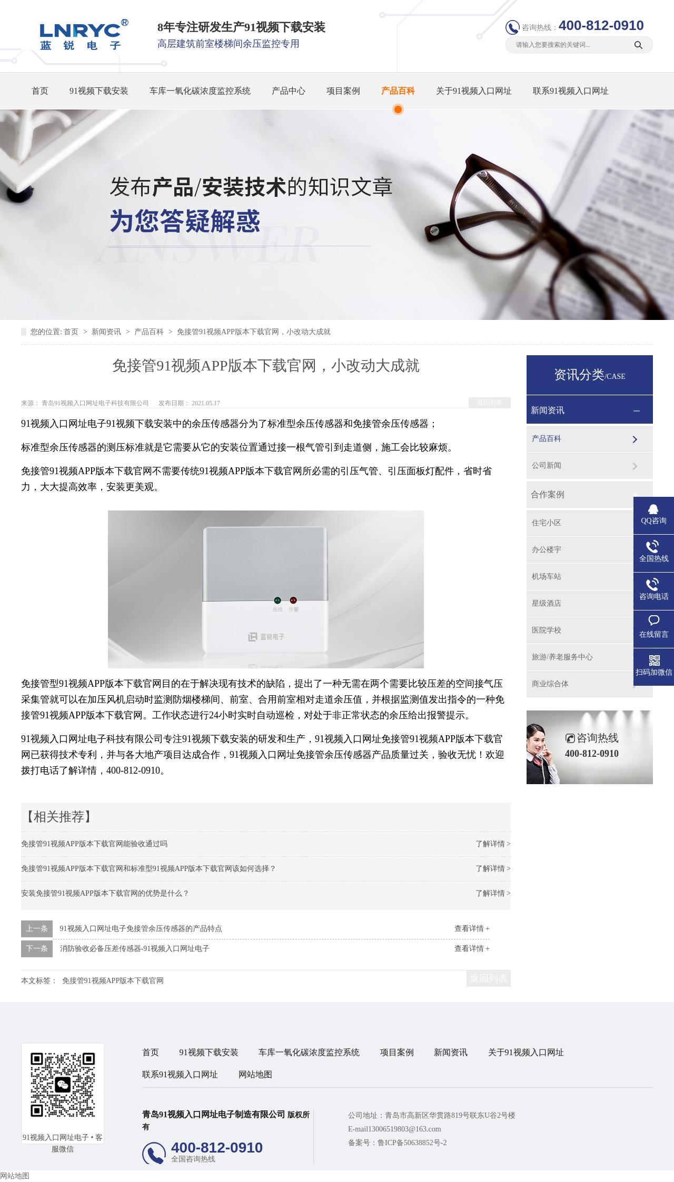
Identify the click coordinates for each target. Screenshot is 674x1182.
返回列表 (489, 402)
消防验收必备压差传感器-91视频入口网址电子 (135, 949)
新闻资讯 (107, 332)
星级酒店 (546, 603)
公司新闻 (546, 465)
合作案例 (547, 494)
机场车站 (546, 576)
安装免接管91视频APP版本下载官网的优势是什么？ (105, 893)
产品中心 (288, 90)
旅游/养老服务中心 (562, 657)
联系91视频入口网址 (571, 90)
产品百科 (398, 90)
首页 (40, 90)
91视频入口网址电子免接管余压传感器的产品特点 (141, 929)
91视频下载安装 (99, 90)
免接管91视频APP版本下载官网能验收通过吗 (94, 844)
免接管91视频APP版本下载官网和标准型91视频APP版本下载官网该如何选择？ (148, 869)
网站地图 (255, 1074)
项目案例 (343, 90)
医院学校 (546, 630)
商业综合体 (550, 684)
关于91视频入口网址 (474, 90)
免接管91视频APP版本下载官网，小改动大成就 (254, 332)
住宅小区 (546, 523)
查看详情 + (472, 929)
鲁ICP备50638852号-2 (412, 1143)
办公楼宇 (546, 550)
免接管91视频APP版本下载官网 (113, 981)
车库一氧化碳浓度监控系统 (200, 90)
